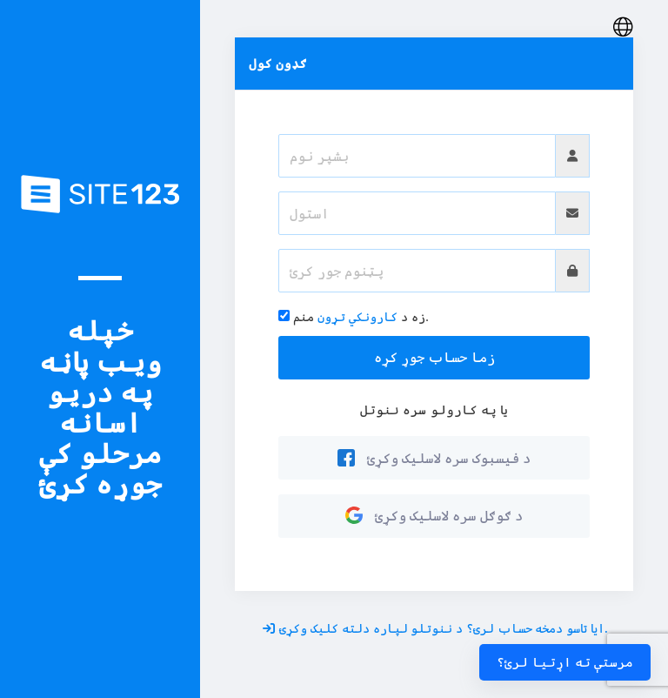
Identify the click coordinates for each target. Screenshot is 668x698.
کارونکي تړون (357, 316)
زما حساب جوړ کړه (434, 357)
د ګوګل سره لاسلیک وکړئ (434, 515)
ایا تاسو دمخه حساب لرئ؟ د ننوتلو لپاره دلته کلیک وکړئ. (435, 628)
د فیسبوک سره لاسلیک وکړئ (434, 457)
